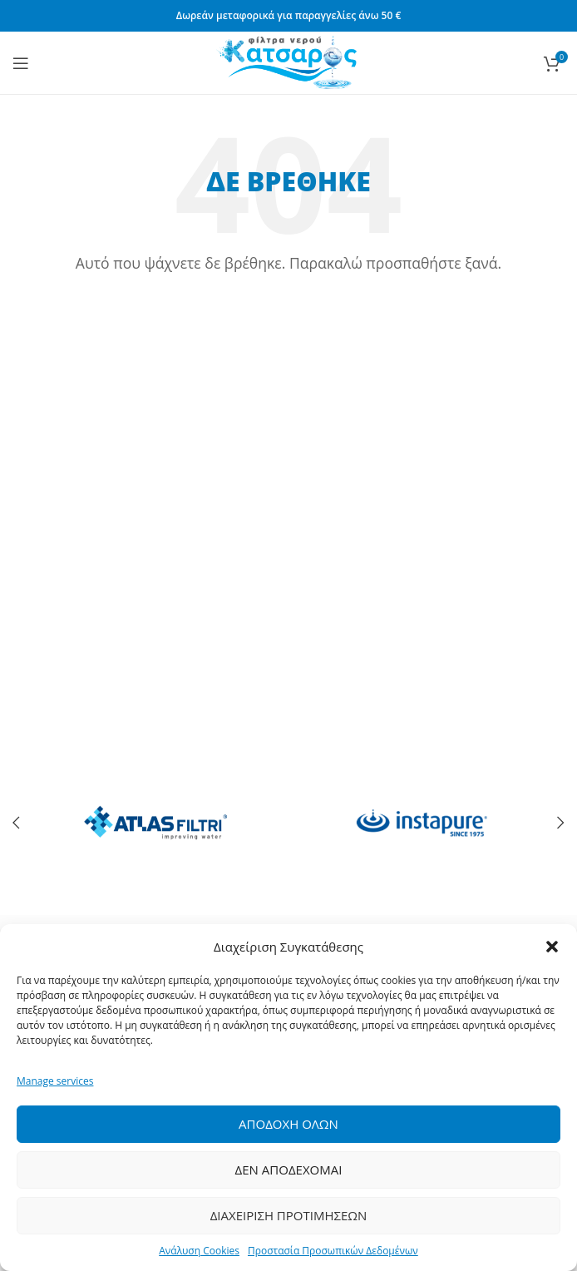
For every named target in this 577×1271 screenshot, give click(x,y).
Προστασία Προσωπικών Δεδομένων (333, 1251)
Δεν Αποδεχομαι (289, 1169)
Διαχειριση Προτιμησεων (288, 1215)
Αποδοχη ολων (288, 1123)
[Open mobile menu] (20, 63)
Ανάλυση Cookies (199, 1251)
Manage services (55, 1081)
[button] (552, 946)
